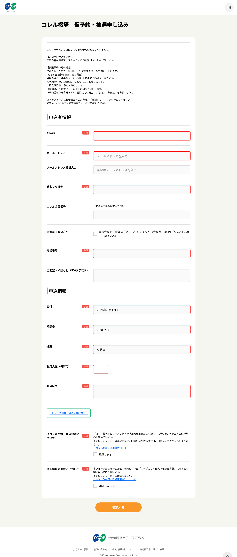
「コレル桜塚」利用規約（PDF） (111, 439)
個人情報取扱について (123, 540)
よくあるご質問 (81, 540)
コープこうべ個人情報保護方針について (114, 470)
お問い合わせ (100, 540)
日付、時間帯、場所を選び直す (69, 404)
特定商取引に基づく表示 (152, 540)
